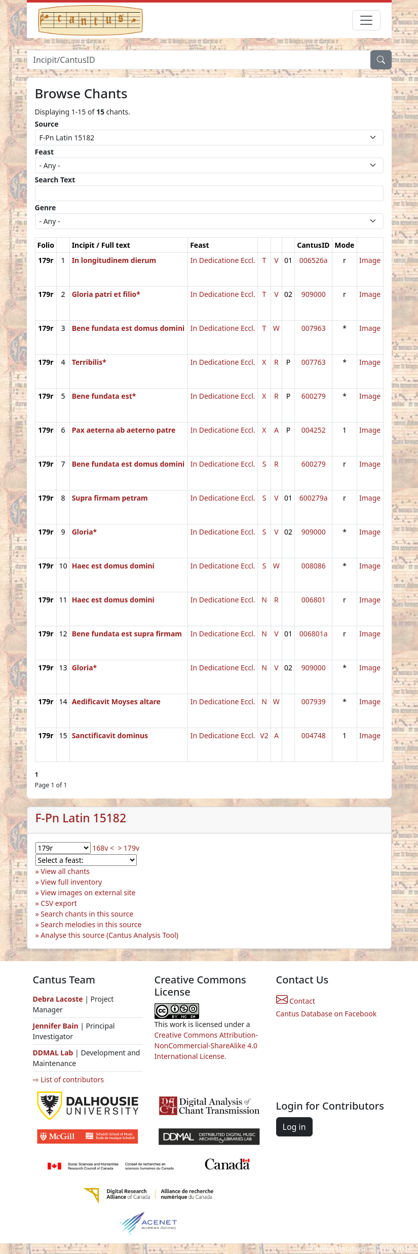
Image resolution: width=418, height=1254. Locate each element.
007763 (313, 362)
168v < (103, 848)
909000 (313, 294)
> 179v (128, 848)
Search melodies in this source (91, 924)
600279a (313, 498)
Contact (295, 1001)
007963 (313, 328)
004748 (313, 735)
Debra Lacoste (58, 999)
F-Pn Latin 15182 (81, 818)
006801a (313, 633)
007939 (313, 701)
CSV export (59, 903)
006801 (313, 599)
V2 (264, 735)
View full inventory (71, 882)
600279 (313, 396)
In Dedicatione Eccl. (223, 260)
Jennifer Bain (57, 1026)
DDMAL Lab (53, 1052)
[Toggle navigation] (366, 20)
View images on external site (88, 892)
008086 (313, 566)
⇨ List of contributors (68, 1079)
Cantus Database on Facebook (326, 1013)
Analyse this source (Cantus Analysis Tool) (109, 935)
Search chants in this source (87, 914)
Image (370, 260)
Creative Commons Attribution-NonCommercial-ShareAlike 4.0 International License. (206, 1045)
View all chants (65, 871)
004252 (313, 430)
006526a (313, 260)
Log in (294, 1126)
